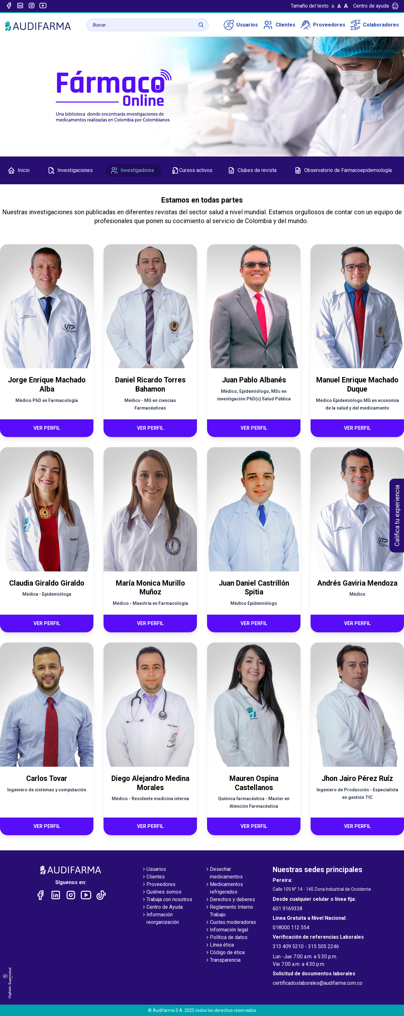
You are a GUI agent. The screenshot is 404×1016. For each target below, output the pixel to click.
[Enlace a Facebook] (9, 6)
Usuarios (241, 25)
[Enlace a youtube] (43, 6)
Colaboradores (374, 25)
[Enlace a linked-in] (20, 6)
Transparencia (223, 960)
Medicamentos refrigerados (224, 888)
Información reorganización (160, 919)
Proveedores (322, 25)
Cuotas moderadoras (230, 922)
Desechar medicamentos (224, 873)
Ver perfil (46, 428)
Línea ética (219, 945)
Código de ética (225, 952)
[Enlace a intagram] (31, 6)
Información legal (226, 930)
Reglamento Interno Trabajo (229, 911)
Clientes (279, 25)
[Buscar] (201, 24)
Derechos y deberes (230, 899)
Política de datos (226, 937)
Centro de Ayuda (162, 907)
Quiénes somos (161, 892)
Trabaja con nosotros (166, 899)
